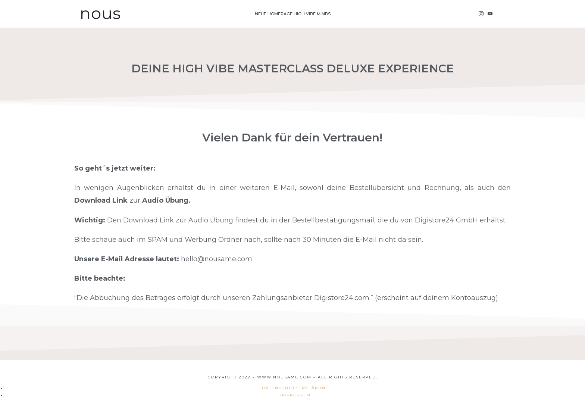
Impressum (295, 395)
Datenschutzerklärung (295, 388)
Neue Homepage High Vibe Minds (293, 13)
